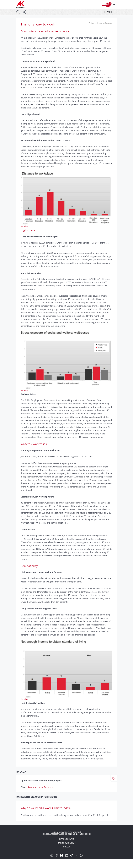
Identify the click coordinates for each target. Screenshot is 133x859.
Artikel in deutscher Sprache (100, 23)
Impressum (66, 847)
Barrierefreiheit (66, 843)
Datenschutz (66, 839)
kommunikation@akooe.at (41, 787)
